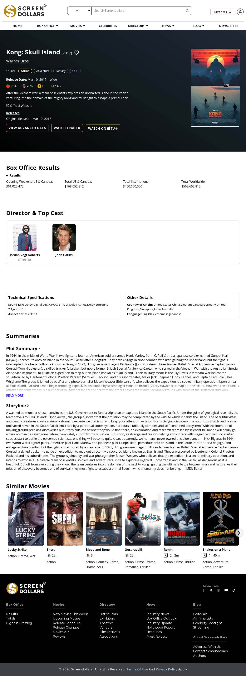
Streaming (201, 627)
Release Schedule (67, 623)
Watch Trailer (67, 128)
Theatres (106, 623)
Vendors (106, 627)
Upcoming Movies (66, 618)
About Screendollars (210, 637)
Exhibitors (107, 618)
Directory (107, 604)
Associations (109, 636)
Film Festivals (110, 632)
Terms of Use (137, 669)
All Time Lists (203, 618)
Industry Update (159, 623)
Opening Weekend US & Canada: (29, 181)
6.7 (59, 86)
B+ (44, 86)
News (150, 604)
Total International (136, 181)
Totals (10, 618)
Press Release (157, 636)
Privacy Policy (167, 669)
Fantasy (61, 71)
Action (25, 71)
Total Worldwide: (193, 181)
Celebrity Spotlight (207, 623)
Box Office (14, 604)
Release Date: (16, 79)
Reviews (59, 636)
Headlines (154, 632)
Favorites (223, 12)
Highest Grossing (19, 623)
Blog (197, 604)
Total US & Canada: (78, 181)
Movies (59, 604)
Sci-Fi (75, 71)
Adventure (42, 71)
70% (30, 86)
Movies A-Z (61, 632)
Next (239, 533)
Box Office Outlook (161, 618)
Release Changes (66, 627)
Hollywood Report (160, 627)
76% (14, 86)
